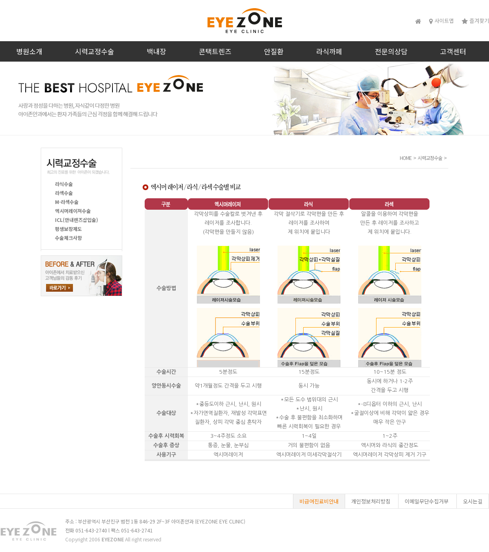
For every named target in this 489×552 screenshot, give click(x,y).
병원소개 (29, 51)
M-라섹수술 (67, 201)
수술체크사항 (68, 237)
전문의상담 (391, 51)
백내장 (156, 51)
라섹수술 (64, 192)
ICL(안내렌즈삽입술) (76, 219)
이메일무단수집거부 (427, 501)
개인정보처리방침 (370, 501)
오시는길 (472, 501)
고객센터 (453, 51)
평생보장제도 (68, 228)
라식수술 (64, 183)
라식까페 (329, 51)
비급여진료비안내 (319, 501)
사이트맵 (441, 20)
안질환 (274, 51)
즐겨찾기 (475, 20)
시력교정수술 (94, 51)
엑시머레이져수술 (73, 210)
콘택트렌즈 (215, 51)
